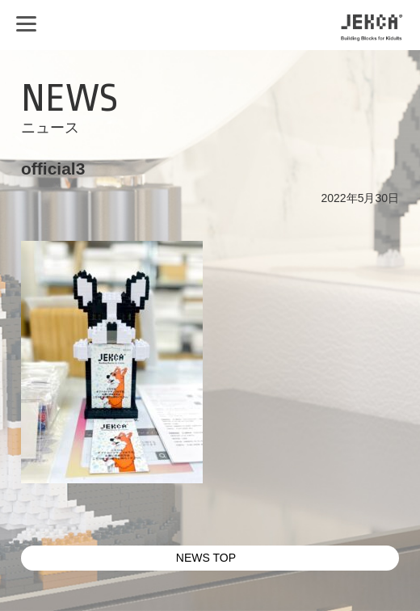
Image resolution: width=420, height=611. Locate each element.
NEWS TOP (206, 557)
